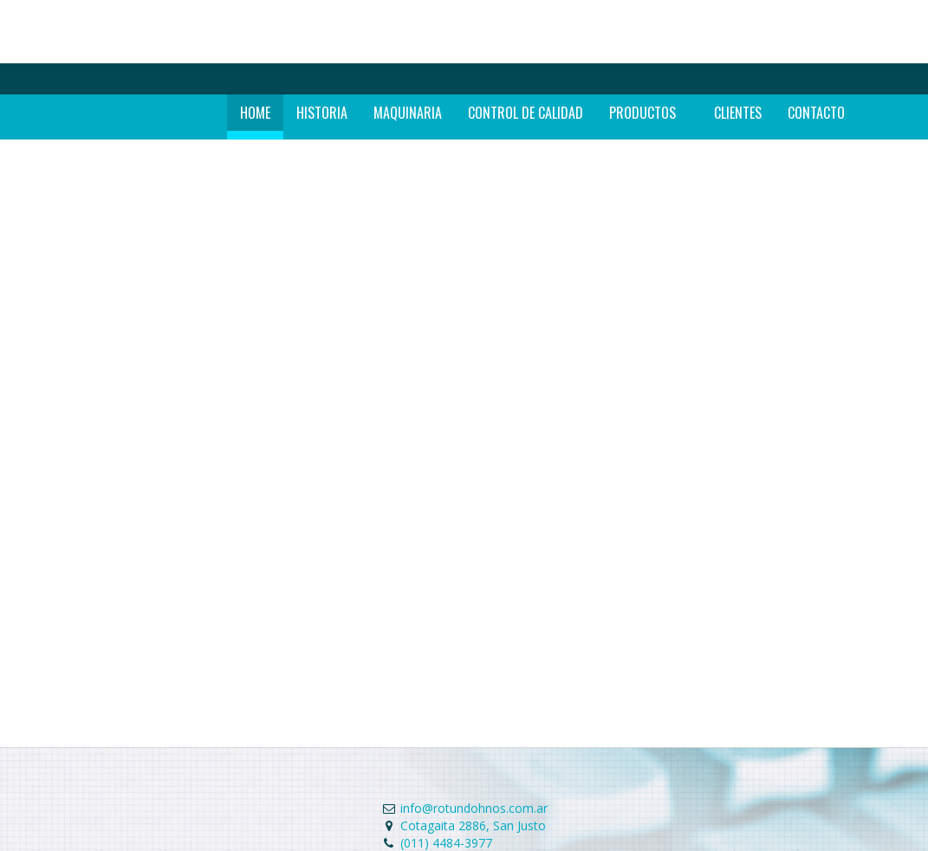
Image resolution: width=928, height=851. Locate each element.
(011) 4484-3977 (446, 843)
